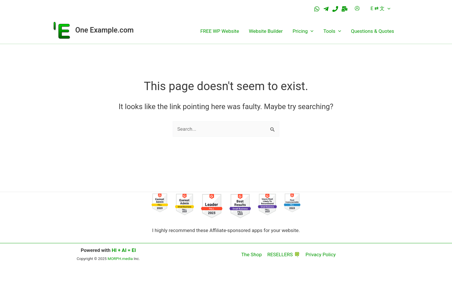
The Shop (252, 254)
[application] (387, 8)
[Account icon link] (357, 8)
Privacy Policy (320, 254)
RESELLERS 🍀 (283, 254)
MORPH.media (120, 259)
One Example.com (104, 30)
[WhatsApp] (317, 9)
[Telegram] (326, 9)
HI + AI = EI (124, 250)
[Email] (344, 9)
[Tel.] (335, 9)
